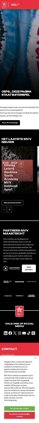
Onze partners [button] (29, 268)
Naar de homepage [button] (10, 123)
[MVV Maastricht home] (4, 6)
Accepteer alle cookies (19, 408)
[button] (9, 209)
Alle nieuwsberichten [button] (12, 203)
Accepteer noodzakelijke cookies (19, 415)
